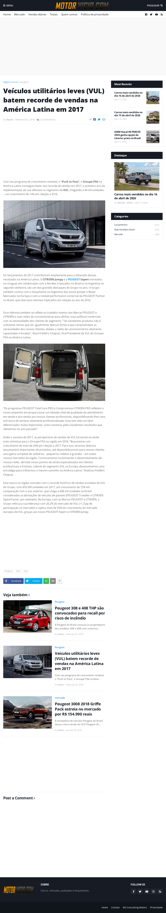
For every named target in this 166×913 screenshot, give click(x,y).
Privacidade (156, 907)
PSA (18, 571)
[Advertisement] (83, 46)
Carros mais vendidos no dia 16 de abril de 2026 (128, 94)
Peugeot (24, 82)
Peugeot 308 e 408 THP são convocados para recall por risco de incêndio (80, 613)
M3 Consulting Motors (135, 907)
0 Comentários (47, 119)
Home (7, 14)
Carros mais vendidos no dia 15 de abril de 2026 (128, 114)
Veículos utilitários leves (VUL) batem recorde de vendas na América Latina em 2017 (79, 661)
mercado (60, 697)
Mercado (19, 14)
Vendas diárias (37, 14)
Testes (54, 14)
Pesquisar (153, 5)
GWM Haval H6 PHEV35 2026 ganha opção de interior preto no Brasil (127, 135)
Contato (115, 907)
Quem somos (69, 14)
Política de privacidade (94, 14)
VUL (26, 571)
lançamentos (136, 225)
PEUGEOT (74, 279)
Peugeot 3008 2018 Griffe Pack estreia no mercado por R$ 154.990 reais (78, 708)
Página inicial (10, 82)
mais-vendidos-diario (136, 229)
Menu (9, 5)
